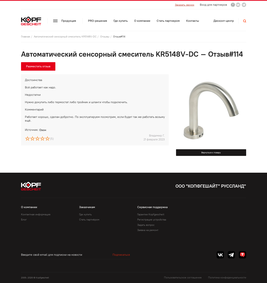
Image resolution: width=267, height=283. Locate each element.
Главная (26, 36)
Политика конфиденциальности (227, 277)
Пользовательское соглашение (183, 277)
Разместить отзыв (38, 66)
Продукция (64, 21)
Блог (24, 219)
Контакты (192, 21)
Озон (42, 130)
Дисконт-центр (223, 21)
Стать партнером (168, 21)
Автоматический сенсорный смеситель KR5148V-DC (65, 36)
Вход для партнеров (213, 4)
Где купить (120, 21)
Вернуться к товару (211, 152)
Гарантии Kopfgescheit (150, 214)
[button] (244, 21)
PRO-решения (97, 21)
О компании (142, 21)
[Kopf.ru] (32, 21)
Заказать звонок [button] (184, 4)
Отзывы (105, 36)
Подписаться (121, 254)
